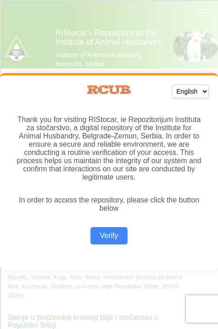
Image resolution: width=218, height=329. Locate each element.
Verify (109, 235)
